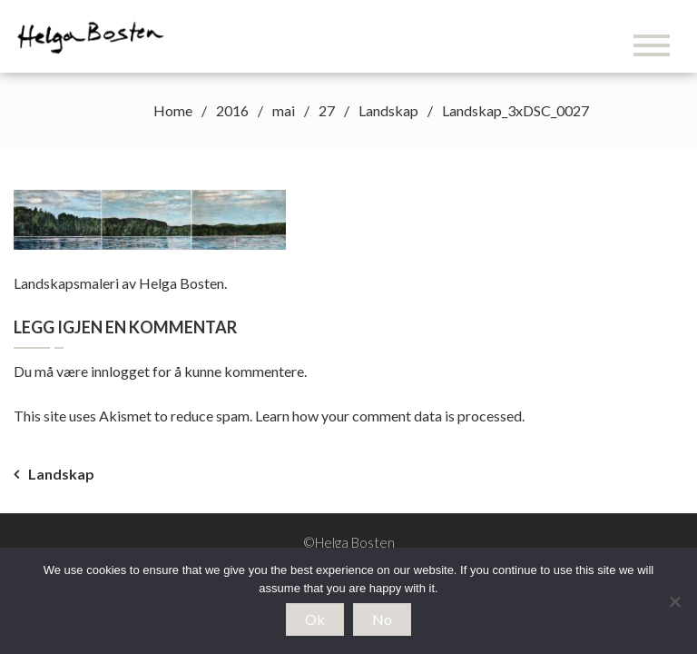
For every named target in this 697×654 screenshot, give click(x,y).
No (382, 619)
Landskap (61, 473)
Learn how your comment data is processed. (390, 415)
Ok (315, 619)
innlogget (120, 371)
